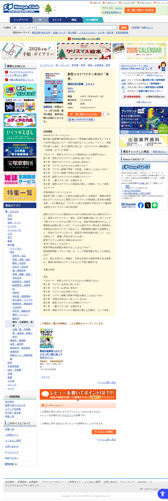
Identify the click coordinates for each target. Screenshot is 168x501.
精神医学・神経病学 (22, 303)
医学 (12, 252)
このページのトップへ (155, 489)
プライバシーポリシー (52, 482)
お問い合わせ (146, 3)
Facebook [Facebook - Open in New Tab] (142, 482)
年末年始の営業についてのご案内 (86, 39)
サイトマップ (162, 3)
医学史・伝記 (19, 255)
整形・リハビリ (20, 314)
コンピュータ (14, 230)
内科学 (15, 292)
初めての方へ (12, 458)
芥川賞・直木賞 (13, 412)
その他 (11, 381)
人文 (10, 233)
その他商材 (92, 19)
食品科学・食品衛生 (20, 348)
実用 (10, 219)
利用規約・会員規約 (28, 482)
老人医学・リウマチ (22, 300)
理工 (10, 237)
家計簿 (110, 32)
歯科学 (15, 318)
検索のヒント (147, 27)
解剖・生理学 (19, 263)
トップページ (21, 19)
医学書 (11, 244)
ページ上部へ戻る (107, 382)
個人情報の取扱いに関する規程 (137, 193)
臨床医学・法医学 (21, 281)
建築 (10, 241)
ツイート (45, 377)
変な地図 (72, 32)
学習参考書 (13, 366)
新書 (10, 377)
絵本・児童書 (14, 370)
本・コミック (12, 211)
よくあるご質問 (128, 3)
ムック (11, 388)
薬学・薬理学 (17, 344)
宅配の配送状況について (21, 79)
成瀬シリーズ (59, 32)
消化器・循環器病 (21, 296)
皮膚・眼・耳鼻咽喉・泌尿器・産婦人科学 (22, 333)
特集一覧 (9, 416)
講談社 (70, 88)
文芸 (10, 215)
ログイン (118, 8)
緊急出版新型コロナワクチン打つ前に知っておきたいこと (51, 354)
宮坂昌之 (71, 91)
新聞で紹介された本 (15, 405)
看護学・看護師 (18, 340)
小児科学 (16, 307)
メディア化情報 (13, 409)
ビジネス (12, 226)
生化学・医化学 (20, 266)
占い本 (101, 32)
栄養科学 (14, 351)
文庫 (10, 373)
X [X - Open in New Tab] (151, 482)
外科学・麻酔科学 (21, 311)
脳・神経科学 (19, 270)
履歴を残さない (159, 151)
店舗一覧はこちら (144, 102)
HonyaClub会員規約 (132, 191)
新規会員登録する (112, 12)
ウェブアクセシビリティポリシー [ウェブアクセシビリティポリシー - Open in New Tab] (22, 485)
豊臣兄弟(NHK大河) (41, 32)
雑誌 (74, 19)
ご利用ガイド (111, 3)
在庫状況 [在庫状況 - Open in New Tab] (47, 107)
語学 (10, 362)
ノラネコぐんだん (87, 32)
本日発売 (9, 401)
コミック (57, 19)
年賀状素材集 (122, 32)
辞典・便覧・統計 (21, 259)
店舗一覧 (96, 3)
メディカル (15, 248)
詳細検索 (136, 27)
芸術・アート (14, 222)
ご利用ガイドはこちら (154, 75)
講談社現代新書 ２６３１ (81, 84)
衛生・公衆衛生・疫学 (99, 65)
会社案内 (9, 482)
